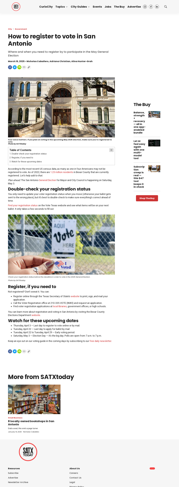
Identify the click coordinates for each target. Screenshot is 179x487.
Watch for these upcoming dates (26, 161)
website (75, 296)
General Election (47, 180)
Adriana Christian (60, 61)
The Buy (119, 7)
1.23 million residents (61, 172)
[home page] (16, 6)
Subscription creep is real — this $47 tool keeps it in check (139, 176)
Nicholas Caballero (31, 432)
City (10, 29)
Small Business (15, 418)
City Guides (79, 7)
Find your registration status (23, 205)
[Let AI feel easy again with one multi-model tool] (154, 143)
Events (97, 7)
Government (21, 29)
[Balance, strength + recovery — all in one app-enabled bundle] (154, 114)
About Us (74, 468)
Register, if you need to (22, 157)
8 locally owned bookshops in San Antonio (31, 422)
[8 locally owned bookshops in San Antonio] (34, 399)
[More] (66, 6)
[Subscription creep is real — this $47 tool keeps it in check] (154, 168)
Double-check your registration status (29, 153)
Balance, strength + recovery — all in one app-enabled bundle (140, 122)
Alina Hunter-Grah (82, 61)
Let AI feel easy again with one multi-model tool (139, 149)
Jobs (108, 7)
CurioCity (46, 7)
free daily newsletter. (101, 341)
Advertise (134, 7)
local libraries (60, 306)
